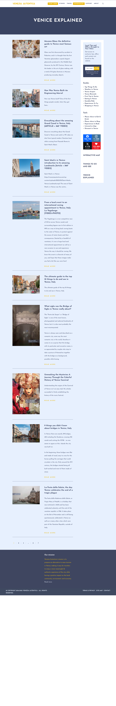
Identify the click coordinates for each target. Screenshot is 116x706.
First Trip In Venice (91, 96)
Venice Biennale (90, 94)
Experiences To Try (92, 103)
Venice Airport (90, 91)
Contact (107, 590)
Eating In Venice (91, 99)
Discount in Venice (91, 128)
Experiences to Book (92, 124)
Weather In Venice (91, 89)
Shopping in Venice (92, 106)
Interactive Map (90, 126)
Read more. (48, 582)
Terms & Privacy (89, 590)
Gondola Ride (90, 101)
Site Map (99, 590)
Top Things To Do (91, 87)
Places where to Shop (92, 121)
